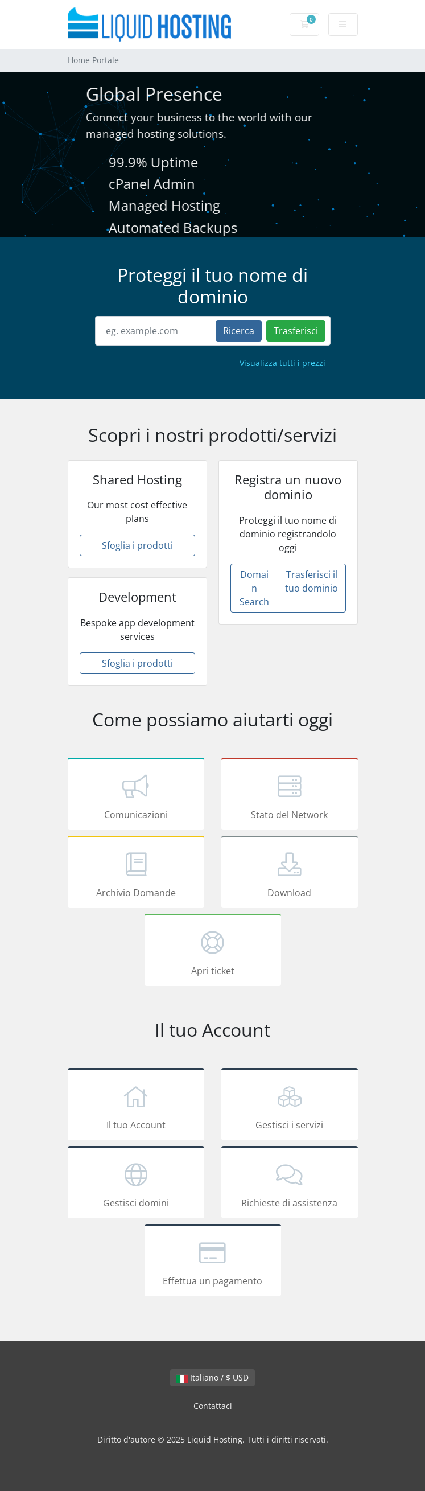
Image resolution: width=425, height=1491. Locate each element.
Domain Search (254, 588)
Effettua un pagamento (213, 1262)
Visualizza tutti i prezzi (282, 363)
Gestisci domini (136, 1184)
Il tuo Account (136, 1106)
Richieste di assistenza (289, 1184)
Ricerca (238, 331)
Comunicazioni (136, 796)
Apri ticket (213, 952)
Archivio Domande (136, 874)
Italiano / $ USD (212, 1377)
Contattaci (212, 1405)
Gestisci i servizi (289, 1106)
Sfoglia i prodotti (137, 545)
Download (289, 874)
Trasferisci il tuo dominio (311, 581)
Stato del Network (289, 796)
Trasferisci (296, 331)
